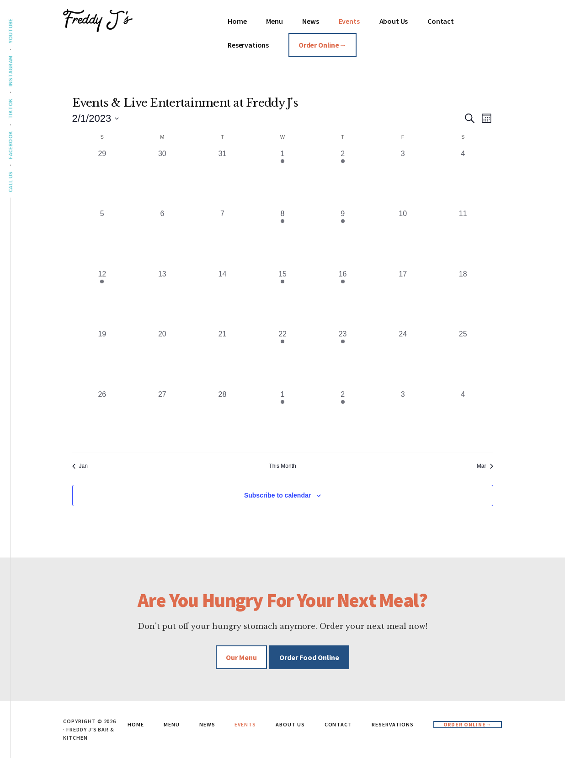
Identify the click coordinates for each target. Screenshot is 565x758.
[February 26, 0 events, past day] (102, 419)
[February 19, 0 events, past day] (102, 359)
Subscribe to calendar (277, 495)
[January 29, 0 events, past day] (102, 178)
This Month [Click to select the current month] (282, 466)
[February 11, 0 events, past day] (463, 238)
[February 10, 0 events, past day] (403, 238)
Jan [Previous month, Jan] (80, 466)
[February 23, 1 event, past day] (343, 359)
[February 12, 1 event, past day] (102, 299)
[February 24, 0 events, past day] (403, 359)
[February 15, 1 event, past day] (282, 299)
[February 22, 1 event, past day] (282, 359)
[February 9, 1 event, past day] (343, 238)
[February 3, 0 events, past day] (403, 178)
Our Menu (241, 657)
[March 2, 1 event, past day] (343, 419)
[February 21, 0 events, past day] (222, 359)
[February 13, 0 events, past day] (162, 299)
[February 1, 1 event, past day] (282, 178)
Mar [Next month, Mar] (485, 466)
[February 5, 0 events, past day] (102, 238)
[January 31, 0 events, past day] (222, 178)
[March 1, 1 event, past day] (282, 419)
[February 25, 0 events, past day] (463, 359)
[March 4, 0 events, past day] (463, 419)
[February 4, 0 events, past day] (463, 178)
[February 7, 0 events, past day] (222, 238)
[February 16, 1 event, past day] (343, 299)
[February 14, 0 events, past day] (222, 299)
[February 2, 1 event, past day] (343, 178)
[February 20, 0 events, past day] (162, 359)
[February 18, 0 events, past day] (463, 299)
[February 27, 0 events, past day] (162, 419)
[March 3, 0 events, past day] (403, 419)
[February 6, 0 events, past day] (162, 238)
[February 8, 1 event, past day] (282, 238)
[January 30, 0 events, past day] (162, 178)
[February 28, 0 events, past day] (222, 419)
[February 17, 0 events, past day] (403, 299)
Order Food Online (309, 657)
